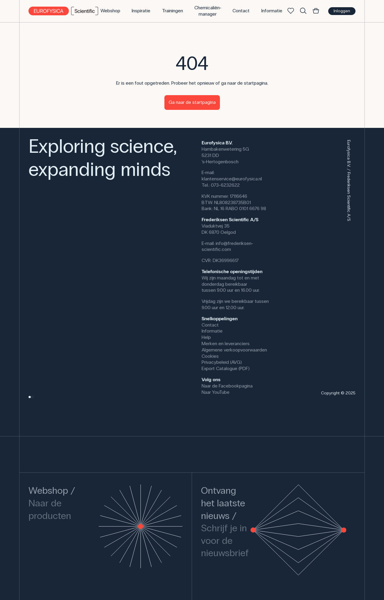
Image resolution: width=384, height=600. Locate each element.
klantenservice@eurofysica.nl (232, 179)
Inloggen (342, 11)
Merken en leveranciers (226, 343)
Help (206, 337)
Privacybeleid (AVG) (222, 362)
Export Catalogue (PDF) (226, 368)
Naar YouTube (216, 392)
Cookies (210, 356)
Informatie (212, 331)
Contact (210, 325)
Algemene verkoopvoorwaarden (234, 350)
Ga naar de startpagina (192, 102)
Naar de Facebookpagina (227, 386)
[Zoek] (303, 11)
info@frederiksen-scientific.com (227, 246)
